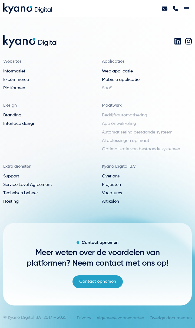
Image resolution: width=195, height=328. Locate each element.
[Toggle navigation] (186, 8)
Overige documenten (171, 318)
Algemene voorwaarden (120, 318)
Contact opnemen (97, 281)
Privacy (84, 318)
